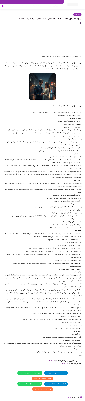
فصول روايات (77, 14)
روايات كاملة (47, 7)
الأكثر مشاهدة (39, 7)
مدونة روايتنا (68, 398)
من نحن (46, 2)
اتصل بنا (60, 2)
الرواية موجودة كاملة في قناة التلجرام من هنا (56, 373)
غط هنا (51, 361)
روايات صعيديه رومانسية (28, 7)
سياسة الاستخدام (39, 2)
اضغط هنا (65, 364)
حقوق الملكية (53, 2)
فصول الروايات (55, 7)
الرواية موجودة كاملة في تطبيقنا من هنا (42, 378)
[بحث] (3, 6)
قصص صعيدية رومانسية (14, 7)
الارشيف (21, 2)
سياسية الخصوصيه (29, 2)
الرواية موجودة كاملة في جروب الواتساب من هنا (30, 373)
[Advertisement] (42, 36)
